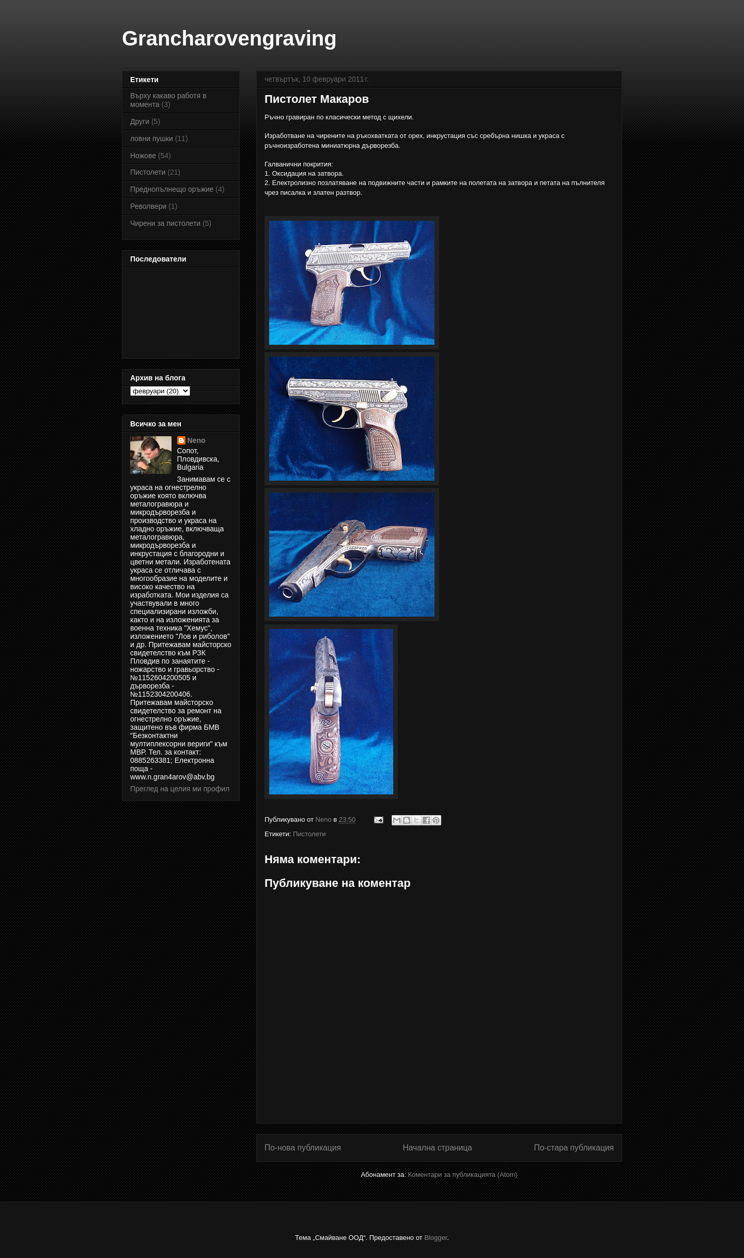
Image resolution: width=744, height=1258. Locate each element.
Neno (197, 440)
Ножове (143, 155)
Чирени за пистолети (165, 223)
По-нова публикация (303, 1147)
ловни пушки (151, 138)
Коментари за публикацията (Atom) (463, 1174)
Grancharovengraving (229, 38)
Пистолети (309, 834)
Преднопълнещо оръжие (171, 189)
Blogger (435, 1237)
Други (139, 121)
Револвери (148, 206)
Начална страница (437, 1147)
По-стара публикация (574, 1147)
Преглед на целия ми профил (179, 789)
